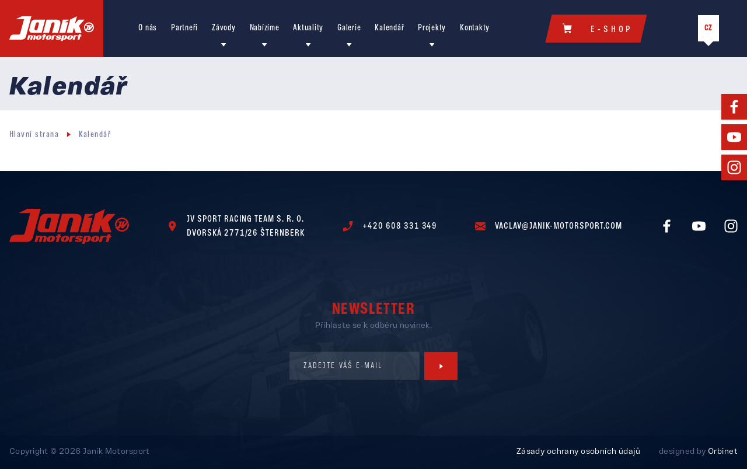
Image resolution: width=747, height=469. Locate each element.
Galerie (349, 28)
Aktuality (308, 28)
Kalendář (389, 28)
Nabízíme (265, 28)
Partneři (184, 28)
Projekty (432, 28)
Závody (223, 28)
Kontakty (475, 28)
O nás (147, 28)
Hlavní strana (34, 136)
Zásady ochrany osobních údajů (578, 452)
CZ (708, 29)
